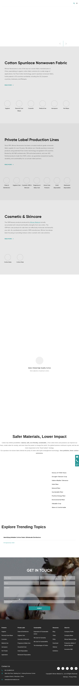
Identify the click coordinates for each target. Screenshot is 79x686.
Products (4, 628)
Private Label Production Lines (32, 139)
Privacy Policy (73, 677)
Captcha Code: (12, 599)
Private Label (21, 628)
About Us (67, 628)
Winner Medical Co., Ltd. (59, 674)
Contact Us (6, 667)
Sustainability (37, 628)
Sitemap (65, 677)
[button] (60, 44)
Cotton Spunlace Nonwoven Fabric (36, 63)
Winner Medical (35, 222)
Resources (56, 628)
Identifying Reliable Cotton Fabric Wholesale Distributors (22, 537)
